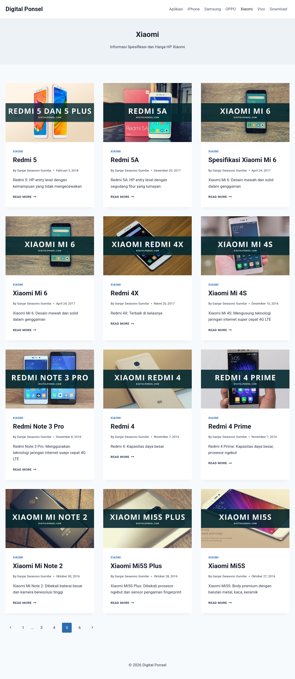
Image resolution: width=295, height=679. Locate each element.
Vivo (261, 9)
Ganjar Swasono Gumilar (34, 170)
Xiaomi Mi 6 (30, 293)
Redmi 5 (25, 160)
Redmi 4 (123, 426)
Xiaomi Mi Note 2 (38, 566)
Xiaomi (247, 9)
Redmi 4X (125, 293)
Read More (24, 197)
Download (278, 9)
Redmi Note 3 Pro (38, 426)
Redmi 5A (125, 160)
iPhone (194, 9)
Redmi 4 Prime (229, 426)
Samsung (212, 9)
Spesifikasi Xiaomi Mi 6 (242, 160)
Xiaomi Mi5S (226, 566)
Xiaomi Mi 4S (227, 293)
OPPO (231, 9)
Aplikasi (176, 9)
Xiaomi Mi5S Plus (136, 566)
